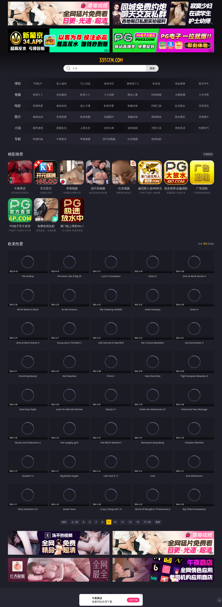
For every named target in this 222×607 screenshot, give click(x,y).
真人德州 (61, 83)
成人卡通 (85, 105)
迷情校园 (133, 128)
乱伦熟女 (180, 105)
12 (130, 521)
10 (115, 521)
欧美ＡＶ (85, 94)
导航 (18, 139)
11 (122, 521)
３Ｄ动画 (109, 94)
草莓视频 (85, 139)
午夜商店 (61, 139)
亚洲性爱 (38, 105)
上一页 (74, 521)
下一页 (147, 521)
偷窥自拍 (38, 117)
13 (138, 521)
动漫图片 (109, 117)
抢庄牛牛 (204, 83)
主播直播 (180, 94)
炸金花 (156, 83)
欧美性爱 (109, 105)
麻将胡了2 (132, 83)
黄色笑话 (180, 128)
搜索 (152, 68)
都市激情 (38, 128)
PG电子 (38, 83)
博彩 (18, 83)
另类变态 (204, 105)
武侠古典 (109, 128)
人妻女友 (85, 128)
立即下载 (133, 599)
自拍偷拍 (61, 94)
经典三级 (156, 105)
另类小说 (156, 128)
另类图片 (204, 117)
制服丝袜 (133, 105)
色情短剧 (156, 139)
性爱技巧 (204, 128)
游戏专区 (109, 83)
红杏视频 (133, 139)
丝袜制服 (156, 94)
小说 (18, 128)
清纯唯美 (156, 117)
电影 (18, 105)
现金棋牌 (180, 83)
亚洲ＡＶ (38, 94)
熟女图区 (180, 117)
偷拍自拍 (61, 105)
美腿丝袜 (133, 117)
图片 (18, 117)
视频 (18, 94)
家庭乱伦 (61, 128)
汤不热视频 (109, 139)
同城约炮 (38, 139)
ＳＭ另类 (204, 94)
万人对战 (85, 83)
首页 (64, 521)
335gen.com (111, 60)
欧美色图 (85, 117)
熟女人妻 (133, 94)
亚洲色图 (61, 117)
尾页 (158, 521)
